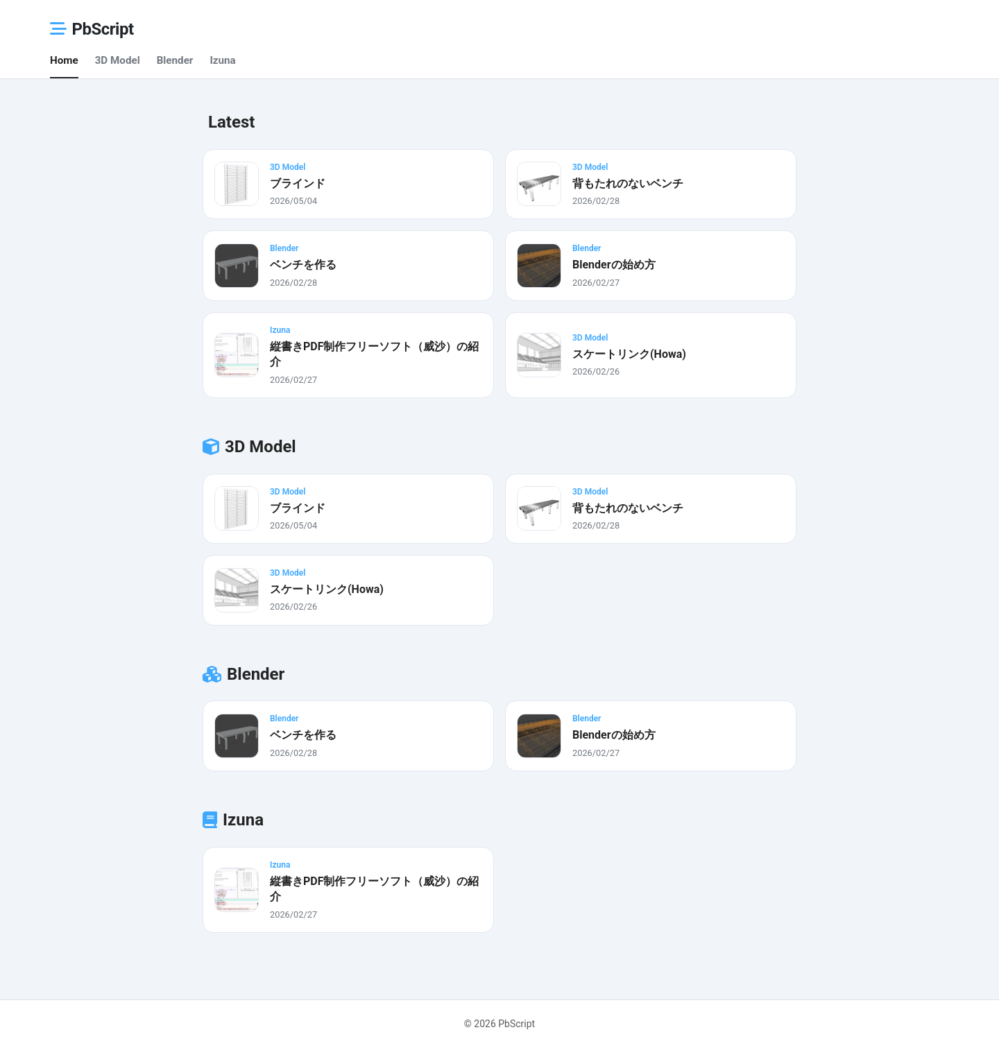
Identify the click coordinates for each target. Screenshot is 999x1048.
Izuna (222, 60)
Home (64, 60)
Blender (175, 60)
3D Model (117, 60)
